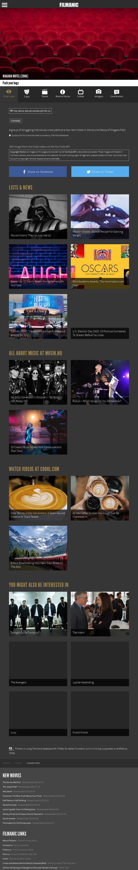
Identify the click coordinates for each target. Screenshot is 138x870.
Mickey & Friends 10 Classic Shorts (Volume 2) (23, 791)
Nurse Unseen (9, 796)
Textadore (7, 863)
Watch (5, 850)
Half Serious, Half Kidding (14, 778)
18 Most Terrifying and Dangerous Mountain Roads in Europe (30, 845)
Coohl (5, 836)
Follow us (7, 827)
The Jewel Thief (10, 764)
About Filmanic (9, 818)
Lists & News (21, 187)
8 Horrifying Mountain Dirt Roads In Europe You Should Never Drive (33, 854)
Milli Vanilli (7, 769)
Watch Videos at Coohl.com (34, 458)
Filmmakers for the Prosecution (17, 800)
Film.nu (6, 832)
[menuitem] (6, 741)
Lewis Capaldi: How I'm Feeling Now (19, 787)
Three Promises (10, 782)
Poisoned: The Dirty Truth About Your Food (22, 773)
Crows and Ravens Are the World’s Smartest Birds (25, 841)
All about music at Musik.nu (35, 346)
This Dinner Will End (11, 760)
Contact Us (8, 823)
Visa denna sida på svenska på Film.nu (30, 111)
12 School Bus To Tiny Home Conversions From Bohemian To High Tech (35, 859)
